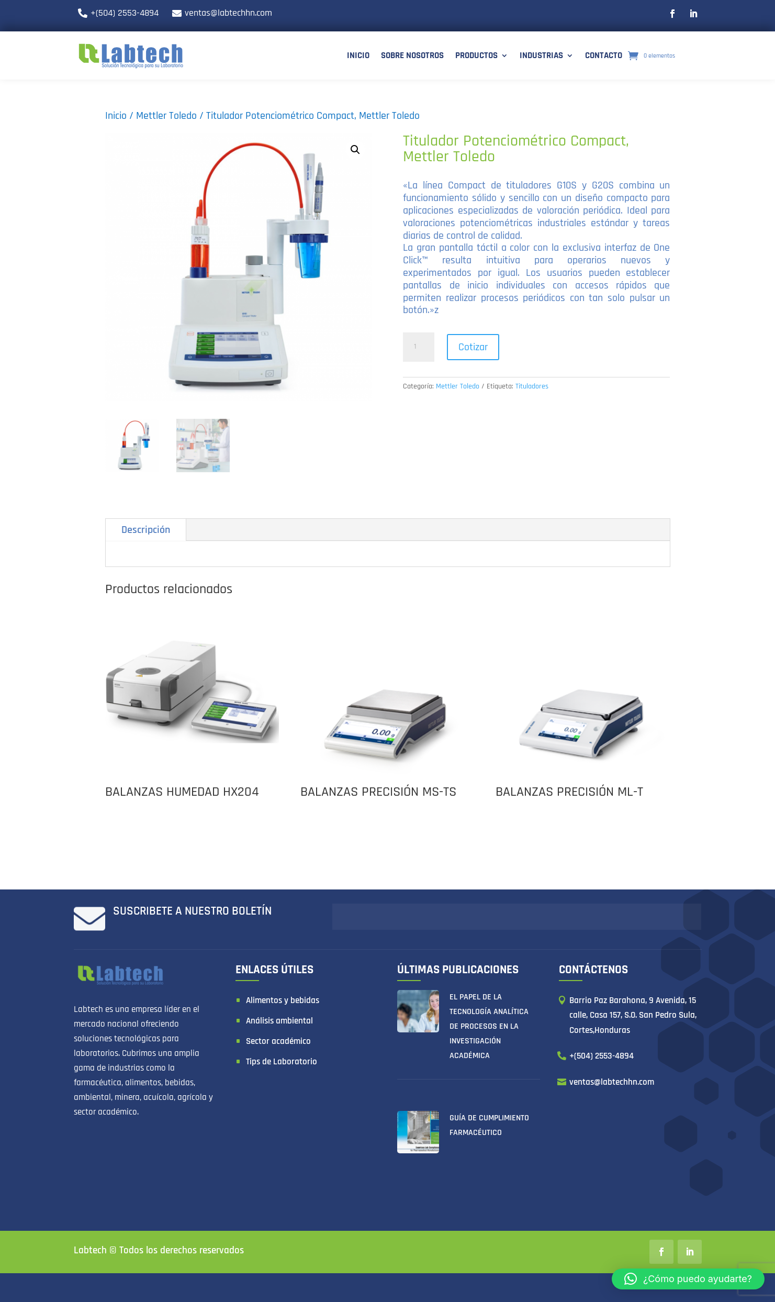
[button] (688, 1278)
